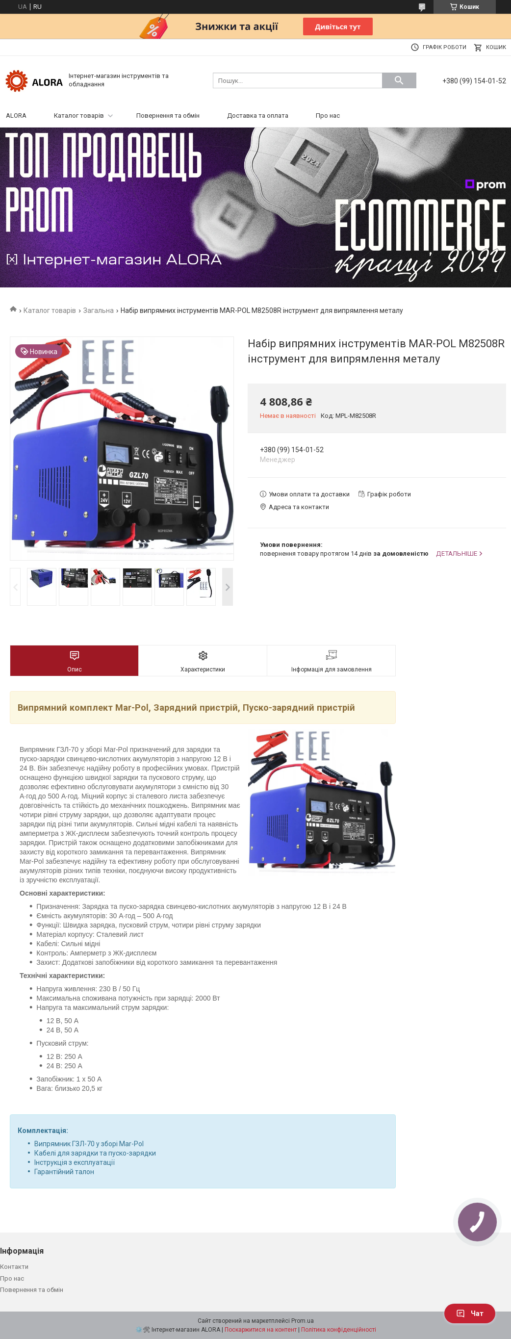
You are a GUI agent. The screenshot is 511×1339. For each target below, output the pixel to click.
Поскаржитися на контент (261, 1329)
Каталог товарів (79, 115)
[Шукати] (399, 80)
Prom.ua (302, 1320)
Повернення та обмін (168, 115)
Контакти (14, 1266)
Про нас (328, 115)
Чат (470, 1313)
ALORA (16, 115)
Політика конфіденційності (338, 1329)
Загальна (98, 310)
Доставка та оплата (257, 115)
